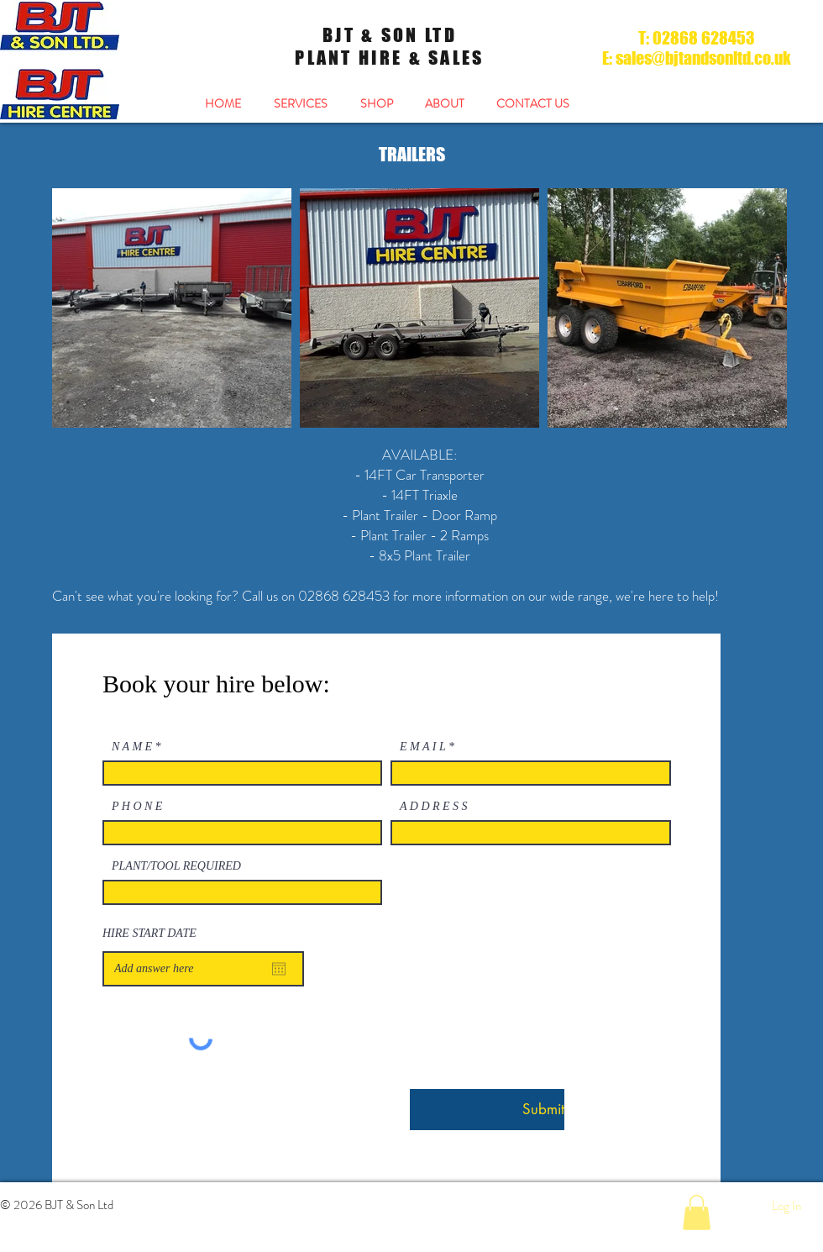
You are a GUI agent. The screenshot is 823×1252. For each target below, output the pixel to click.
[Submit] (487, 1109)
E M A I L (422, 747)
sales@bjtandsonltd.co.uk (703, 58)
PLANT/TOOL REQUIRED (176, 866)
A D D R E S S (434, 807)
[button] (696, 1212)
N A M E (132, 747)
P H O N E (137, 807)
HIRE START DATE (149, 933)
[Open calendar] (279, 969)
